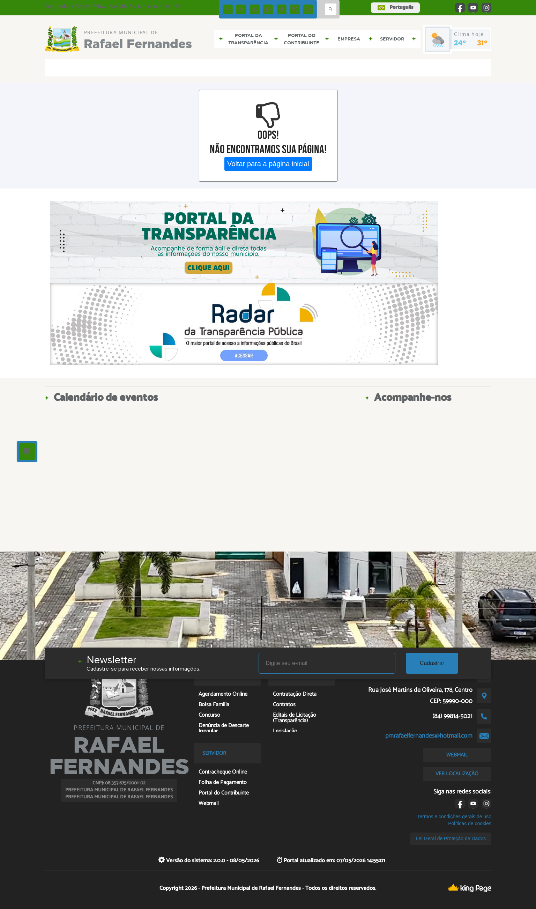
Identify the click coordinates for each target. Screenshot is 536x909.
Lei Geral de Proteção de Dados (451, 838)
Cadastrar (432, 663)
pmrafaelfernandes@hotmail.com (428, 736)
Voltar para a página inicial (268, 164)
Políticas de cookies (469, 823)
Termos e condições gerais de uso (454, 816)
